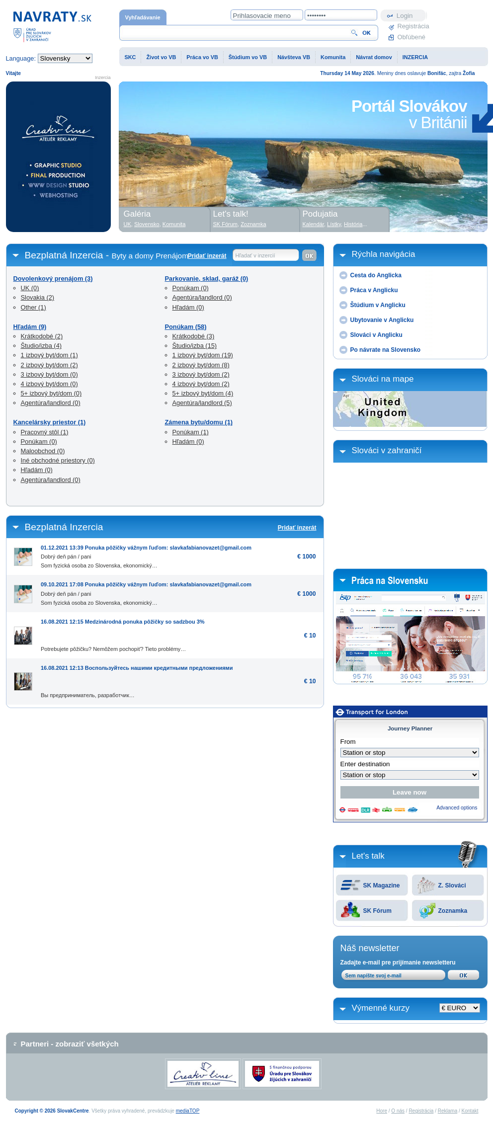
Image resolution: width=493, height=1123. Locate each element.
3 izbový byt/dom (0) (49, 374)
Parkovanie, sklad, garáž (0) (206, 278)
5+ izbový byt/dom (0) (51, 393)
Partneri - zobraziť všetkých (70, 1044)
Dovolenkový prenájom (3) (53, 278)
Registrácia (412, 26)
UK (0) (30, 288)
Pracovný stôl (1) (45, 432)
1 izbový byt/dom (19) (202, 355)
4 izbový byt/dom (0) (49, 384)
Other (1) (33, 307)
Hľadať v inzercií (255, 255)
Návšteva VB (293, 57)
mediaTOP (188, 1111)
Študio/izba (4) (41, 345)
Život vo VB (161, 57)
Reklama (447, 1111)
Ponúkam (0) (39, 441)
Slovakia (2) (38, 297)
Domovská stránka (52, 26)
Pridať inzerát (207, 255)
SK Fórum (377, 910)
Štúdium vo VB (248, 57)
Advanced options (456, 807)
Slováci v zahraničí (387, 450)
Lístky (334, 224)
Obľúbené (411, 37)
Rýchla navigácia (383, 254)
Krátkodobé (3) (193, 336)
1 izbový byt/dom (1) (49, 355)
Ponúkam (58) (186, 326)
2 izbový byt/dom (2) (49, 365)
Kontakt (470, 1111)
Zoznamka (453, 910)
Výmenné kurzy (381, 1008)
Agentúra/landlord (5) (202, 402)
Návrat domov (374, 57)
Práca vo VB (202, 57)
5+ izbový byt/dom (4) (203, 393)
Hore (381, 1111)
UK (127, 224)
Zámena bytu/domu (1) (199, 422)
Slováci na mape (383, 379)
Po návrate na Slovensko (385, 349)
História (353, 224)
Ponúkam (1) (190, 432)
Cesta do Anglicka (376, 275)
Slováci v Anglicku (376, 334)
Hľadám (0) (37, 470)
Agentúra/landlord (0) (51, 402)
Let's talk (368, 856)
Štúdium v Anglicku (378, 305)
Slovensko (147, 224)
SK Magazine (381, 885)
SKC (130, 57)
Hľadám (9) (30, 326)
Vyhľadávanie (143, 17)
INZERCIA (415, 57)
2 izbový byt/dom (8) (201, 365)
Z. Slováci (452, 885)
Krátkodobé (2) (42, 336)
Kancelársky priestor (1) (49, 422)
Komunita (333, 57)
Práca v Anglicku (374, 290)
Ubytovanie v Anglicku (382, 320)
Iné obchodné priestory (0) (58, 460)
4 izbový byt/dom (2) (201, 384)
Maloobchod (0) (43, 451)
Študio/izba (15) (194, 345)
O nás (398, 1111)
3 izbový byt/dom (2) (201, 374)
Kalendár (313, 224)
